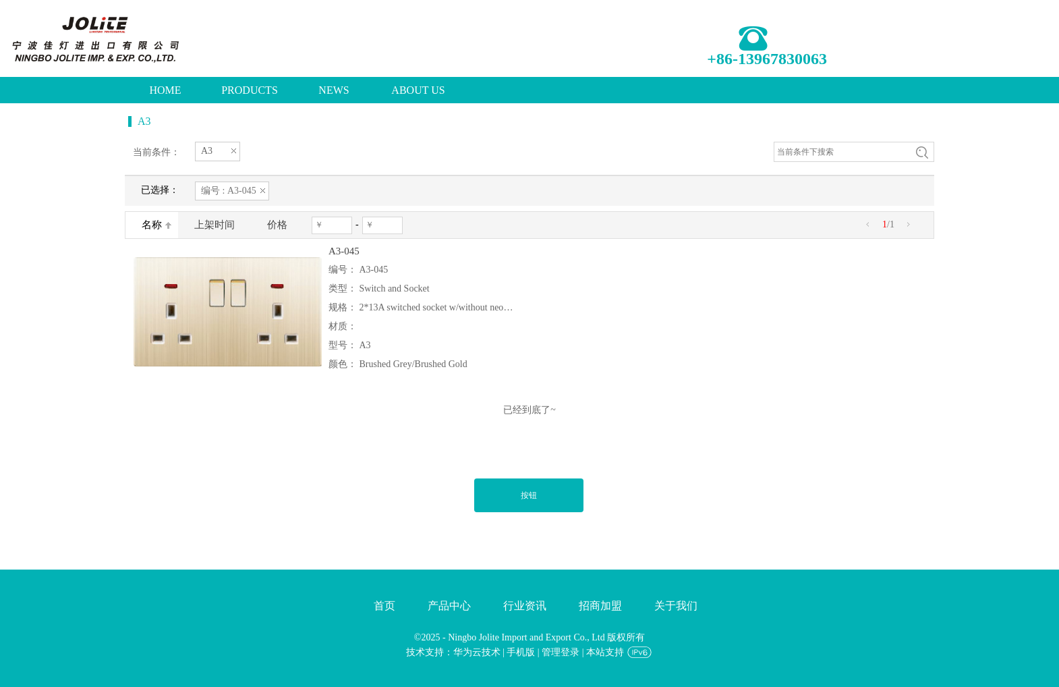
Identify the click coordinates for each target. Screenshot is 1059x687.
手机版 (521, 652)
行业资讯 (524, 605)
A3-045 (344, 251)
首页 (384, 605)
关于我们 (675, 605)
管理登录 (560, 652)
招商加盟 (600, 605)
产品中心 (449, 605)
